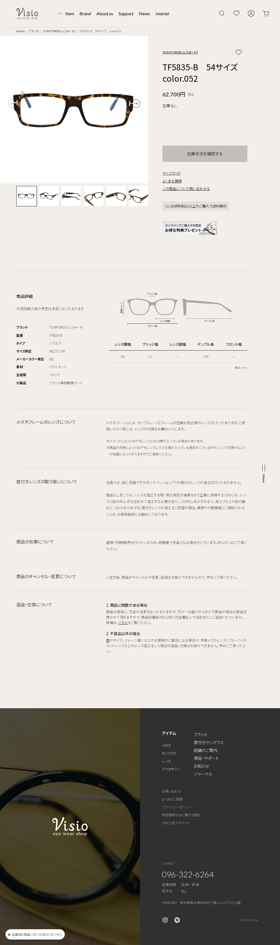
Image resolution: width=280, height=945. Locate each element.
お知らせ (201, 766)
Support (126, 13)
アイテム (169, 733)
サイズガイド (171, 173)
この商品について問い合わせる (186, 188)
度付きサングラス (209, 742)
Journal (162, 13)
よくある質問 (172, 181)
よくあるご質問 (172, 799)
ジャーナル (203, 774)
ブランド (33, 31)
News (144, 13)
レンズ (166, 761)
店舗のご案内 (205, 750)
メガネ (166, 745)
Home (20, 31)
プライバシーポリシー (177, 807)
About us (104, 13)
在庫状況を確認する (205, 153)
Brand (85, 13)
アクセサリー (171, 769)
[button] (135, 103)
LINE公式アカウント (175, 822)
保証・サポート (206, 758)
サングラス (169, 753)
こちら (123, 622)
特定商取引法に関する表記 (181, 814)
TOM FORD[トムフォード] (59, 31)
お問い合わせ (171, 791)
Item (69, 13)
